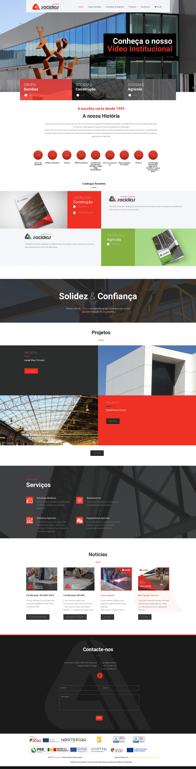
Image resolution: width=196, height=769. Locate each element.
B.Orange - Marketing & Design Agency (144, 760)
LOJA (158, 7)
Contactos (145, 7)
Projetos (132, 7)
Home (81, 7)
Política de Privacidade (76, 765)
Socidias (57, 760)
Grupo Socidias (94, 7)
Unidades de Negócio (115, 7)
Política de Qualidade (127, 765)
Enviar (99, 721)
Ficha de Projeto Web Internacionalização (102, 765)
